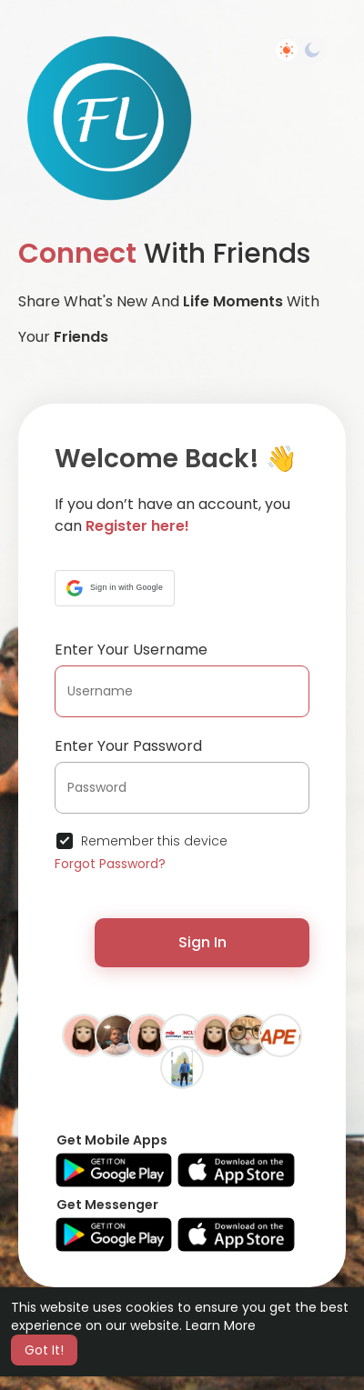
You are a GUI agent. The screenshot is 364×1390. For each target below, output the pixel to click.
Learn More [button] (221, 1325)
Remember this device (154, 841)
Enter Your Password (128, 745)
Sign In (202, 942)
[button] (115, 588)
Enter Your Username (131, 649)
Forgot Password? (110, 864)
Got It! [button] (44, 1350)
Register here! (137, 525)
